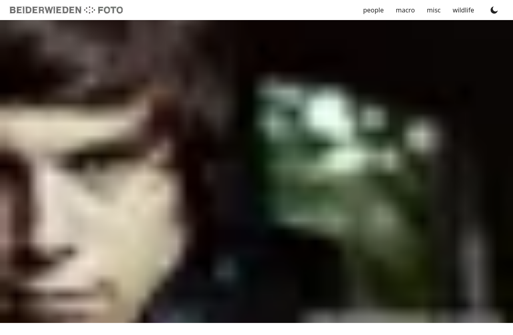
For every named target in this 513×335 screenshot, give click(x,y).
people (373, 10)
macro (405, 10)
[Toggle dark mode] (494, 10)
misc (433, 10)
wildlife (463, 10)
